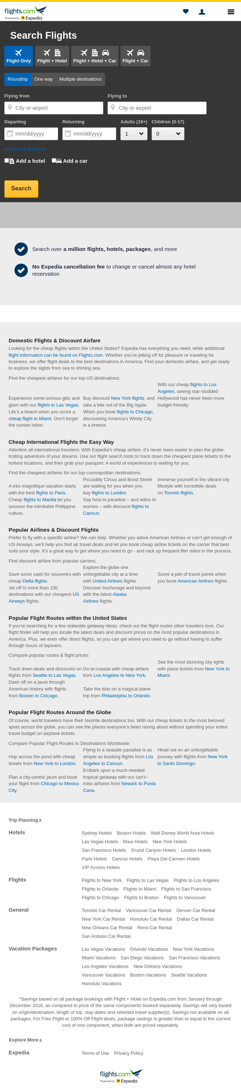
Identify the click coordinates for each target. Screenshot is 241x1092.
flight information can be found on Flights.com (56, 355)
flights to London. (109, 492)
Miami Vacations (98, 957)
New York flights (128, 398)
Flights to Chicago (100, 897)
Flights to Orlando (100, 889)
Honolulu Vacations (102, 983)
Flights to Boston (141, 897)
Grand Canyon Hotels (153, 850)
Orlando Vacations (149, 949)
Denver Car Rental (195, 910)
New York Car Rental (103, 919)
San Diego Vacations (142, 957)
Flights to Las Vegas (148, 880)
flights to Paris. (51, 492)
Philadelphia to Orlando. (126, 695)
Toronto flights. (179, 492)
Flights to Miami (140, 889)
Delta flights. (35, 581)
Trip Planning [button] (26, 820)
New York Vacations (193, 949)
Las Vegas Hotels (100, 841)
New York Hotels (170, 841)
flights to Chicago (135, 411)
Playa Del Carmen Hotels (173, 858)
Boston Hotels (131, 833)
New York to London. (55, 763)
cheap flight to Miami (30, 418)
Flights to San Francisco (186, 889)
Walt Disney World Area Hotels (182, 833)
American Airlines (195, 581)
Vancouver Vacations (103, 975)
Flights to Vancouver (185, 897)
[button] (185, 12)
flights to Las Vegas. (58, 405)
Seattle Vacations (189, 975)
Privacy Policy (128, 1053)
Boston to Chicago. (39, 695)
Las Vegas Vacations (103, 949)
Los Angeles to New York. (120, 675)
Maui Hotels (135, 841)
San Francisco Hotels (104, 850)
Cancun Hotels (127, 858)
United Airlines (107, 581)
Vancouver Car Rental (148, 910)
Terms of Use (95, 1053)
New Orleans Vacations (157, 966)
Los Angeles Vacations (105, 966)
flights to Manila (40, 499)
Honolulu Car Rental (151, 919)
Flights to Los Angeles (196, 880)
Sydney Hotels (97, 833)
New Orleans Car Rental (107, 927)
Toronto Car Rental (101, 910)
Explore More (26, 1040)
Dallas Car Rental (195, 919)
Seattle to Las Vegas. (55, 675)
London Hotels (196, 850)
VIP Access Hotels (101, 867)
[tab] (18, 56)
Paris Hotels (94, 858)
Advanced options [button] (25, 149)
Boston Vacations (148, 975)
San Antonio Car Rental (106, 936)
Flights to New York (102, 880)
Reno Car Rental (154, 927)
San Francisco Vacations (194, 957)
